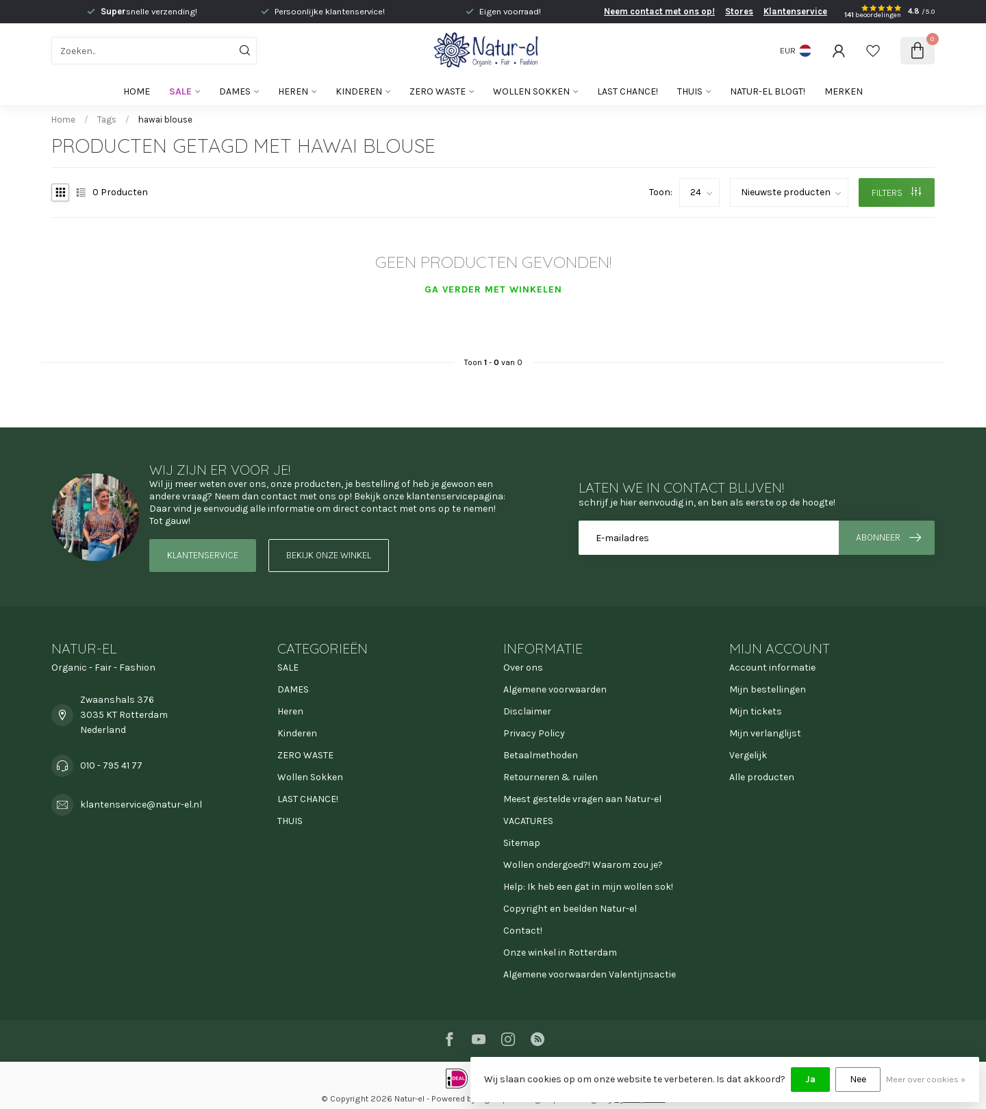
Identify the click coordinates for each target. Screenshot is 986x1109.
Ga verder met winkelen (493, 289)
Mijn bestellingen (767, 689)
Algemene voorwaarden (555, 689)
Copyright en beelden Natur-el (570, 908)
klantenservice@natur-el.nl (141, 804)
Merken (843, 91)
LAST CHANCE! (627, 91)
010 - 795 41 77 (111, 765)
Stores (739, 11)
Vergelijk (748, 755)
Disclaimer (527, 711)
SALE (180, 91)
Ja (810, 1079)
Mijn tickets (755, 711)
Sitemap (521, 843)
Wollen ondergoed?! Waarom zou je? (583, 865)
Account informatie (772, 667)
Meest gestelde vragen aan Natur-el (582, 799)
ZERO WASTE (437, 91)
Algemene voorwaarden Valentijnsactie (589, 974)
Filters (896, 193)
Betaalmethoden (540, 755)
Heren (293, 91)
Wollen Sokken (531, 91)
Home (136, 91)
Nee (858, 1079)
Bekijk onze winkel (328, 555)
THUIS (690, 91)
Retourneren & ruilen (550, 777)
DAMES (235, 91)
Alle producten (761, 777)
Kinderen (359, 91)
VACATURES (528, 821)
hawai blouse (165, 119)
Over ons (523, 667)
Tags (106, 119)
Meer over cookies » (925, 1079)
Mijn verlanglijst (765, 733)
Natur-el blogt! (767, 91)
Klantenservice (795, 11)
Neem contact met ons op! (659, 11)
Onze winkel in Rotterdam (560, 952)
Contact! (522, 930)
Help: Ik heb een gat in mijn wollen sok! (588, 887)
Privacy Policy (534, 733)
